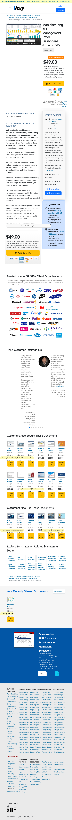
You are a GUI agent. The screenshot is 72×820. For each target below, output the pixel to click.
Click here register (53, 193)
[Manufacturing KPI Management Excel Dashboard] (10, 599)
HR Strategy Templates (35, 724)
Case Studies (34, 769)
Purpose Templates (47, 744)
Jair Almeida (13, 455)
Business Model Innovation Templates (24, 707)
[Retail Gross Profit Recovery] (51, 444)
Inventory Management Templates (35, 744)
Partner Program (12, 776)
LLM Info (44, 772)
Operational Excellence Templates (47, 715)
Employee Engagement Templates (35, 710)
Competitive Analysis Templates (24, 724)
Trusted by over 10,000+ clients (65, 104)
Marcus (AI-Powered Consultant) (10, 771)
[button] (8, 32)
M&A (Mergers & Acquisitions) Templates (47, 697)
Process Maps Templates (47, 737)
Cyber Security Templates (11, 558)
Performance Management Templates (47, 720)
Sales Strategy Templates (59, 707)
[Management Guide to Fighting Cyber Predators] (20, 475)
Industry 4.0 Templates (35, 734)
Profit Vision (54, 527)
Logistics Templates (47, 695)
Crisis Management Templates (24, 739)
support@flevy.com (12, 791)
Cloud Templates (24, 720)
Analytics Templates (24, 697)
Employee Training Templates (35, 712)
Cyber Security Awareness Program (11, 483)
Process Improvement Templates (47, 734)
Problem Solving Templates (47, 732)
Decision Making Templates (35, 700)
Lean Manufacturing (64, 522)
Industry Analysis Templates (35, 737)
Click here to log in (53, 189)
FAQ (8, 783)
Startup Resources (59, 769)
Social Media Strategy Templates (59, 717)
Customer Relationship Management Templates (24, 747)
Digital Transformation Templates (11, 566)
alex (51, 455)
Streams (9, 741)
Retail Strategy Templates (52, 566)
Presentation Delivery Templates (47, 727)
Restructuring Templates (59, 695)
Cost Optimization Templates (24, 734)
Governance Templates (35, 720)
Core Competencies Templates (24, 729)
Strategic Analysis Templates (59, 720)
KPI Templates (21, 558)
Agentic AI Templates (24, 692)
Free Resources (46, 762)
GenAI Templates (35, 717)
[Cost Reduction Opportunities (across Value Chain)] (31, 444)
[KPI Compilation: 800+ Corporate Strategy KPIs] (10, 516)
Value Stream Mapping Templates (59, 752)
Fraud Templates (31, 558)
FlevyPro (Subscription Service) (11, 736)
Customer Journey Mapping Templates (24, 744)
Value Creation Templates (59, 749)
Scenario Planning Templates (59, 710)
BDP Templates (23, 702)
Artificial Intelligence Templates (24, 700)
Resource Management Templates (59, 692)
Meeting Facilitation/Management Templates (47, 712)
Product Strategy (59, 762)
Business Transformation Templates (21, 566)
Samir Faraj (43, 486)
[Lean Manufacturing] (61, 516)
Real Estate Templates (47, 749)
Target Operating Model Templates (59, 739)
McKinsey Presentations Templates (47, 710)
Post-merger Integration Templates (47, 724)
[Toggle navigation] (10, 8)
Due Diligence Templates (35, 705)
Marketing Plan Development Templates (47, 705)
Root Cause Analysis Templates (59, 700)
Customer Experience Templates (62, 558)
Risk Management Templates (59, 697)
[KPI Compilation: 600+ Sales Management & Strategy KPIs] (41, 516)
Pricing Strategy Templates (62, 566)
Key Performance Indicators (18, 17)
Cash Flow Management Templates (52, 558)
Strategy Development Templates (59, 729)
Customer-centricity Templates (24, 752)
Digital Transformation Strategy (23, 450)
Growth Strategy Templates (35, 722)
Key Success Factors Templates (35, 749)
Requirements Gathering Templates (47, 752)
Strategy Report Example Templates (59, 732)
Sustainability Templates (59, 737)
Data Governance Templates (35, 695)
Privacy (9, 786)
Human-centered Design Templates (35, 729)
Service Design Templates (59, 712)
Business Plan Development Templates (24, 710)
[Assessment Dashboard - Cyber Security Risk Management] (61, 444)
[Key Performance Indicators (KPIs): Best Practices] (20, 516)
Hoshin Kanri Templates (35, 727)
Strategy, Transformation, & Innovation (28, 15)
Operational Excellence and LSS (23, 779)
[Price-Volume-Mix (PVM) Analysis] (31, 475)
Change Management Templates (24, 717)
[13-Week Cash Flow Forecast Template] (10, 444)
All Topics (10, 15)
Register (60, 10)
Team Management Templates (59, 742)
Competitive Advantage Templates (24, 722)
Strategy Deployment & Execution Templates (59, 727)
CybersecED (13, 486)
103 (54, 128)
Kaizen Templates (35, 747)
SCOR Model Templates (59, 702)
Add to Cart (54, 83)
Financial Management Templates (35, 715)
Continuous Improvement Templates (24, 727)
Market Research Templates (47, 702)
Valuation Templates (59, 744)
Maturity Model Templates (47, 707)
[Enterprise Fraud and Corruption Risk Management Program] (51, 475)
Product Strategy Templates (47, 739)
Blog (14, 786)
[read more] (60, 386)
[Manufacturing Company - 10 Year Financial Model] (51, 516)
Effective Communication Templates (35, 707)
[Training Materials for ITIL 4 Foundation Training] (41, 475)
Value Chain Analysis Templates (41, 566)
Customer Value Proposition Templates (24, 749)
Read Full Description (29, 226)
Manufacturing (33, 17)
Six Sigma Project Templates (59, 715)
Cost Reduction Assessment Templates (32, 566)
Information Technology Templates (35, 739)
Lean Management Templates (47, 692)
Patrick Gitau (44, 455)
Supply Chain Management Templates (59, 734)
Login (59, 6)
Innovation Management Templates (35, 742)
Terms (13, 783)
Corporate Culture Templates (24, 732)
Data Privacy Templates (35, 697)
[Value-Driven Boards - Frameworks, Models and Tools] (61, 475)
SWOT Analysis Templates (59, 705)
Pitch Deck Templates (47, 722)
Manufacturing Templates (42, 558)
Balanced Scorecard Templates (24, 705)
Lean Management (47, 764)
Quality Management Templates (47, 747)
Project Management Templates (47, 742)
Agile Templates (23, 695)
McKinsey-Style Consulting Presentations (46, 777)
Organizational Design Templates (47, 717)
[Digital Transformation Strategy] (20, 444)
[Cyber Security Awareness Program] (10, 475)
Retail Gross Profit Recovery (52, 451)
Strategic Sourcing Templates (59, 724)
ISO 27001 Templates (35, 732)
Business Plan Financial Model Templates (24, 712)
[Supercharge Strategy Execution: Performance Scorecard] (31, 516)
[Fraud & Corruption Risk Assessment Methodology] (41, 444)
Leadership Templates (35, 752)
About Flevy (10, 761)
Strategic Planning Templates (59, 722)
